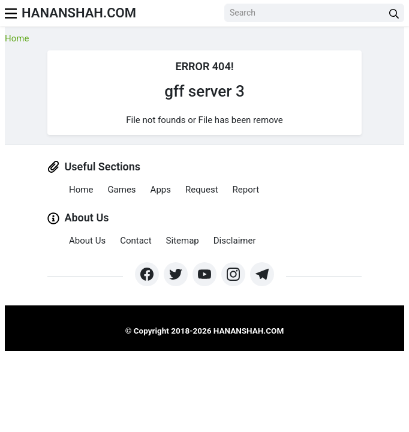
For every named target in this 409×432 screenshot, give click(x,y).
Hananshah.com (79, 12)
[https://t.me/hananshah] (262, 274)
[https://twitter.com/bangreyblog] (176, 274)
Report (246, 189)
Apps (161, 189)
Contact (135, 240)
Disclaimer (234, 240)
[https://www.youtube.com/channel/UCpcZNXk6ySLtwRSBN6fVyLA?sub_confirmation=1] (204, 274)
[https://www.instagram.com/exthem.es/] (233, 274)
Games (121, 189)
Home (17, 38)
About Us (87, 240)
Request (201, 189)
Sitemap (182, 240)
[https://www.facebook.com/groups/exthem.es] (147, 274)
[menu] (11, 13)
